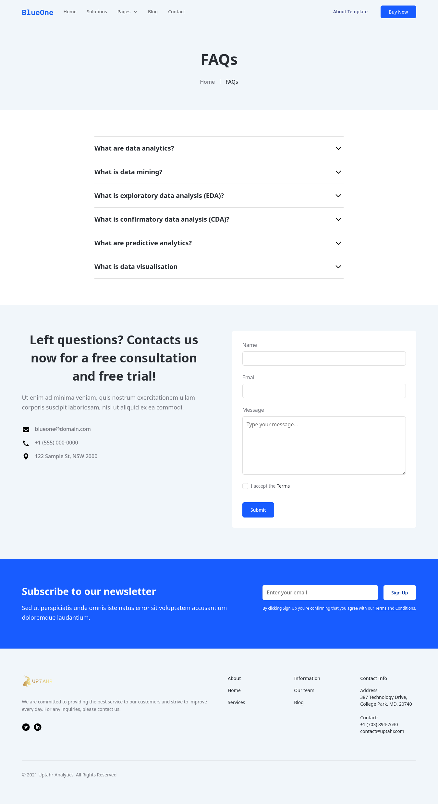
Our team (304, 690)
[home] (37, 12)
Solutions (97, 11)
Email (249, 377)
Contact (176, 11)
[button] (127, 12)
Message (253, 409)
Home (70, 11)
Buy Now (398, 12)
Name (249, 344)
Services (236, 702)
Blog (153, 11)
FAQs (231, 81)
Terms (283, 486)
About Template (350, 11)
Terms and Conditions (395, 608)
